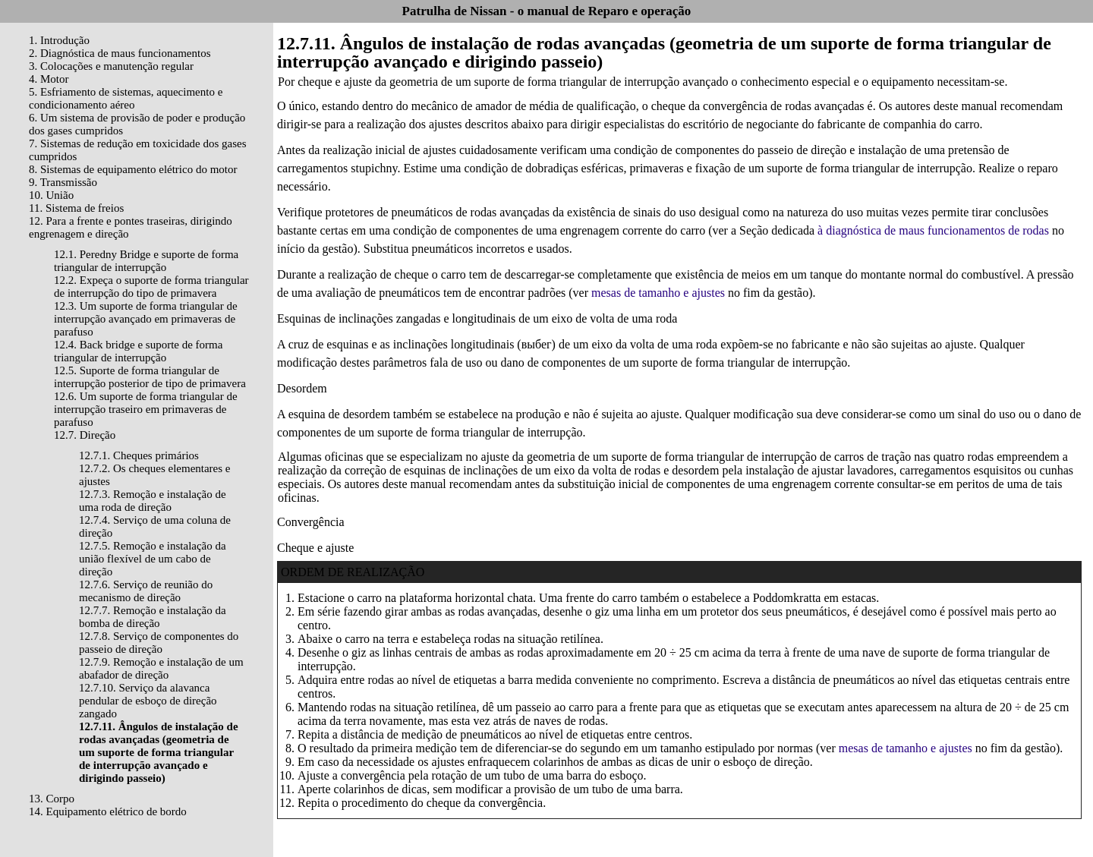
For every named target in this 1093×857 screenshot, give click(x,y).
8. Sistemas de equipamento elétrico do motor (133, 169)
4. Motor (49, 79)
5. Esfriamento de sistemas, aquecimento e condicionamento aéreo (125, 98)
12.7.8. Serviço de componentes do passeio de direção (158, 642)
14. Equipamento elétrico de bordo (108, 811)
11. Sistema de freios (76, 208)
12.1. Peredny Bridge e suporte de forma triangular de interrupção (146, 260)
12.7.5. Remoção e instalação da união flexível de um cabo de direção (152, 559)
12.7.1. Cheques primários (139, 455)
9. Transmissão (63, 182)
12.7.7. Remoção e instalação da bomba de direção (152, 616)
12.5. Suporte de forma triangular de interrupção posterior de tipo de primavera (150, 376)
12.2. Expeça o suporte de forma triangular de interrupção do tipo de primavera (151, 286)
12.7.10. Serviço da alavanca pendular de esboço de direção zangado (148, 701)
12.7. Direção (84, 435)
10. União (51, 195)
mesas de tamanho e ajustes (658, 292)
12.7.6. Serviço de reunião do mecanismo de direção (146, 590)
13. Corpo (51, 798)
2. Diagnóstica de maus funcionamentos (120, 53)
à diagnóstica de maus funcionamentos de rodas (933, 230)
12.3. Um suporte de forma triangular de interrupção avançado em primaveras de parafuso (146, 319)
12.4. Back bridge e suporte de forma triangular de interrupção (138, 351)
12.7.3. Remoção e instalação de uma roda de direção (152, 500)
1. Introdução (59, 40)
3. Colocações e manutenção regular (111, 66)
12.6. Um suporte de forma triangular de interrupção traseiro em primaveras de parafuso (146, 409)
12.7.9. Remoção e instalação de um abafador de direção (161, 668)
